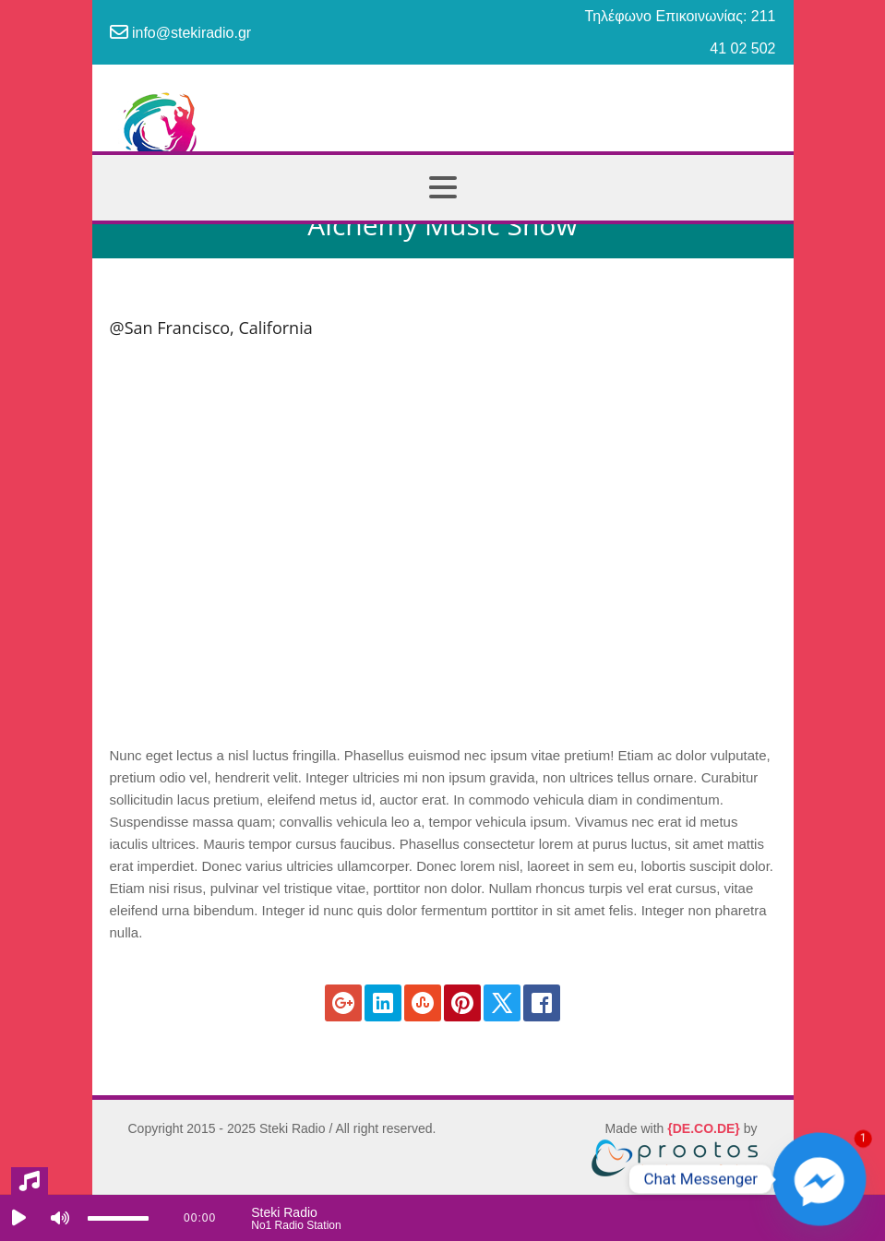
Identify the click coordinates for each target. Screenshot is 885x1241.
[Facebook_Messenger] (819, 1179)
